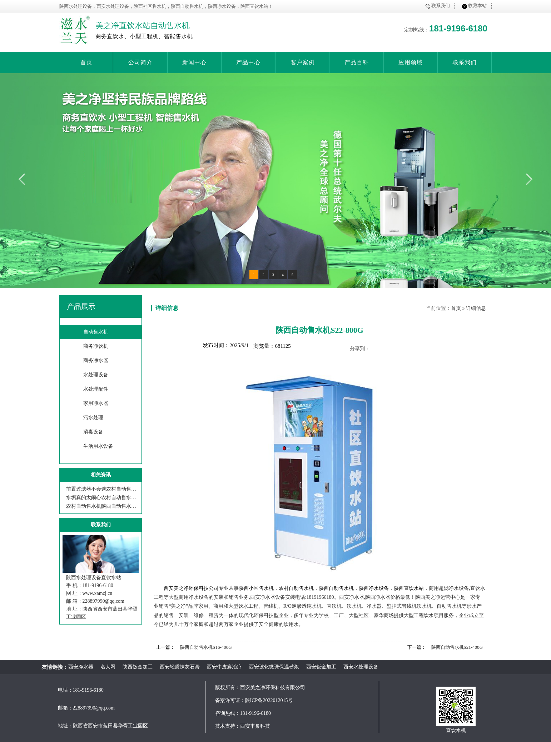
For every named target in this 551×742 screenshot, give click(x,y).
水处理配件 (95, 389)
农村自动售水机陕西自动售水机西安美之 (102, 506)
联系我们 (440, 5)
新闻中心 (194, 62)
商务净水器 (95, 360)
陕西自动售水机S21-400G (457, 647)
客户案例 (303, 62)
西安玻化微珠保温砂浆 (274, 667)
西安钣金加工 (321, 667)
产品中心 (248, 62)
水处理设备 (95, 374)
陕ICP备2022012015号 (269, 700)
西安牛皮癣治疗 (224, 667)
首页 (86, 62)
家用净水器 (95, 403)
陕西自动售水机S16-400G (206, 647)
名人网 (107, 667)
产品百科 (356, 62)
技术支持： (227, 726)
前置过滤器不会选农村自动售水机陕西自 (102, 489)
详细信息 (166, 308)
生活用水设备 (98, 446)
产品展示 (81, 306)
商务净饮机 (95, 346)
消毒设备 (93, 432)
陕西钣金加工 (138, 667)
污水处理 (93, 417)
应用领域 (410, 62)
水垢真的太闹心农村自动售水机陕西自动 (102, 497)
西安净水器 (80, 667)
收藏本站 (477, 5)
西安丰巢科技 (255, 726)
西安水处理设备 (360, 667)
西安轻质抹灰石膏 (180, 667)
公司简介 (140, 62)
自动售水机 (95, 332)
